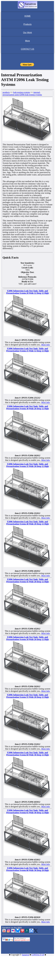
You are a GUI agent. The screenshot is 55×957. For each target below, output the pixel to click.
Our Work (27, 32)
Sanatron (25, 955)
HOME (27, 16)
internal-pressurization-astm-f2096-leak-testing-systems (22, 93)
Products (27, 24)
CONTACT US (27, 49)
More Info (45, 345)
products (6, 92)
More (27, 41)
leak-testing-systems (21, 92)
